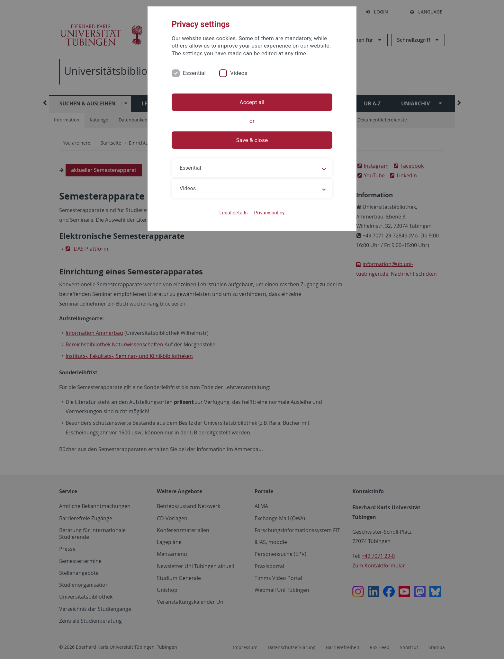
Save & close (252, 140)
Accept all (251, 102)
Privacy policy (269, 213)
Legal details (234, 213)
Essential (194, 73)
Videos (239, 73)
